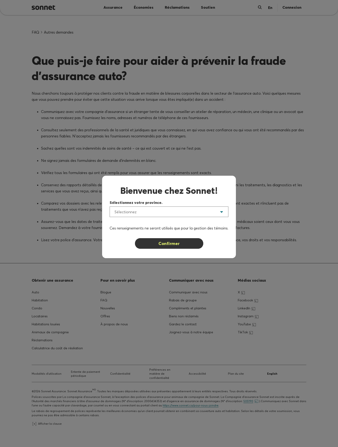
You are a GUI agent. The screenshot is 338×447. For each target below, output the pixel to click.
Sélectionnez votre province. (136, 202)
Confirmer (169, 243)
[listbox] (169, 211)
